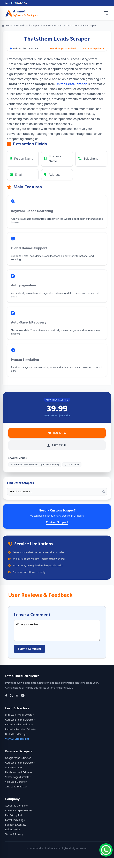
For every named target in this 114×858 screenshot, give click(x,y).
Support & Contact (15, 824)
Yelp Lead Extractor (16, 781)
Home (7, 25)
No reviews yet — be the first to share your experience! (77, 48)
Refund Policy (12, 829)
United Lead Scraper (27, 25)
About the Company (16, 805)
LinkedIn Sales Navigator (19, 724)
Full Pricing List (13, 815)
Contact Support (57, 522)
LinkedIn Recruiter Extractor (21, 729)
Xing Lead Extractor (16, 786)
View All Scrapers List (17, 738)
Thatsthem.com (30, 48)
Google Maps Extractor (18, 757)
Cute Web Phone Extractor (20, 719)
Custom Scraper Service (18, 810)
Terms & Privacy (14, 834)
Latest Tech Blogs (15, 820)
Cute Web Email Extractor (19, 715)
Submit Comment (29, 649)
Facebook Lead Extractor (19, 772)
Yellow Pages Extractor (18, 777)
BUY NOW (57, 433)
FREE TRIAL (57, 445)
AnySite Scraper (14, 767)
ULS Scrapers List (52, 25)
